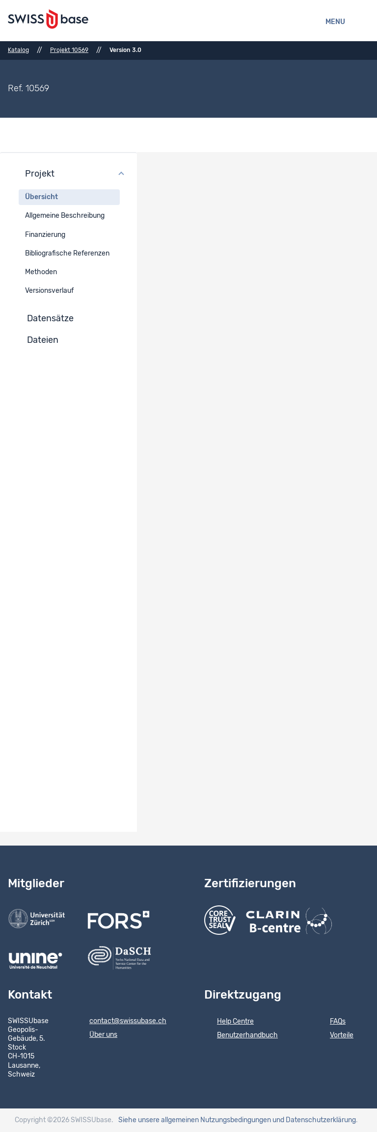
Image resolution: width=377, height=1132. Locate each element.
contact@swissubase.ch (121, 1022)
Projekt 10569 (69, 50)
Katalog (18, 50)
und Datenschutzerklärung (314, 1120)
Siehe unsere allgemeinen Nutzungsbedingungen (194, 1120)
